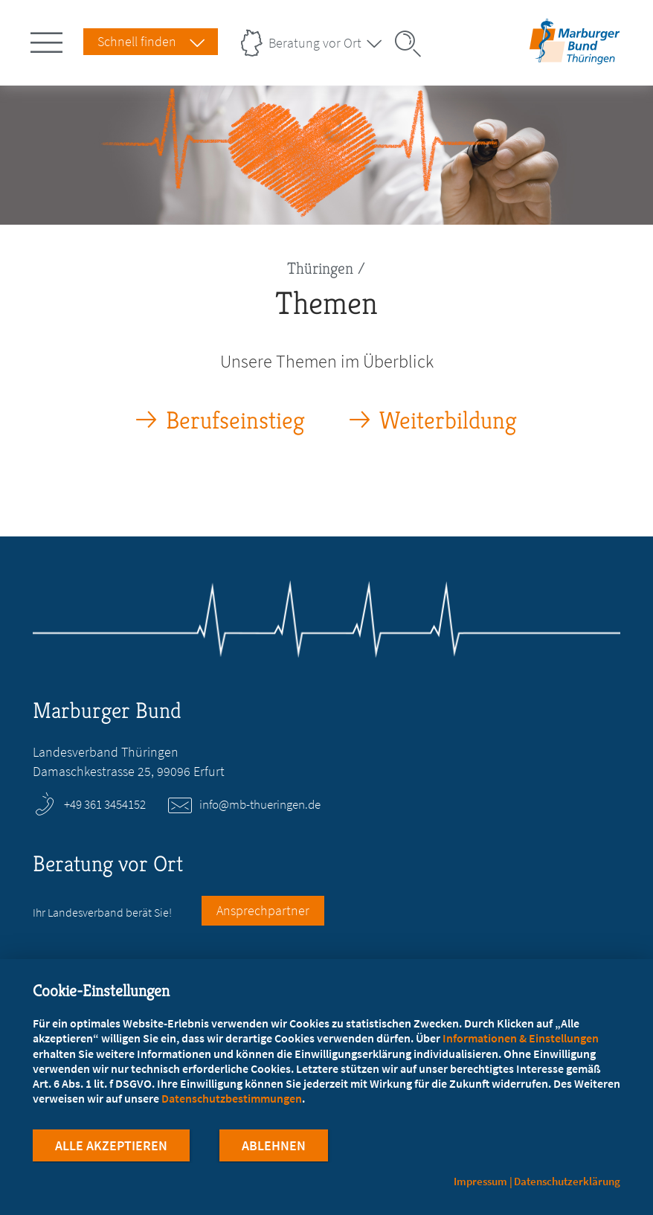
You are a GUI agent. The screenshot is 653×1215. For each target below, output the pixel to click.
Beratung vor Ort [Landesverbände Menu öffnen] (314, 42)
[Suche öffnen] (412, 43)
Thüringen (320, 268)
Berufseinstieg (235, 420)
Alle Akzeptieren (111, 1146)
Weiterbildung (448, 420)
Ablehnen (274, 1146)
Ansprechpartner (262, 910)
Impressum (480, 1181)
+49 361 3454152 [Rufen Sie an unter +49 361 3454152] (105, 804)
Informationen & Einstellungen (521, 1039)
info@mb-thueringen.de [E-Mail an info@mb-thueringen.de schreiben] (260, 804)
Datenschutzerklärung (567, 1181)
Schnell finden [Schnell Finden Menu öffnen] (136, 41)
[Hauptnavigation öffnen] (49, 39)
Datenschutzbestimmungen (231, 1099)
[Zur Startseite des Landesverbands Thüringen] (572, 54)
